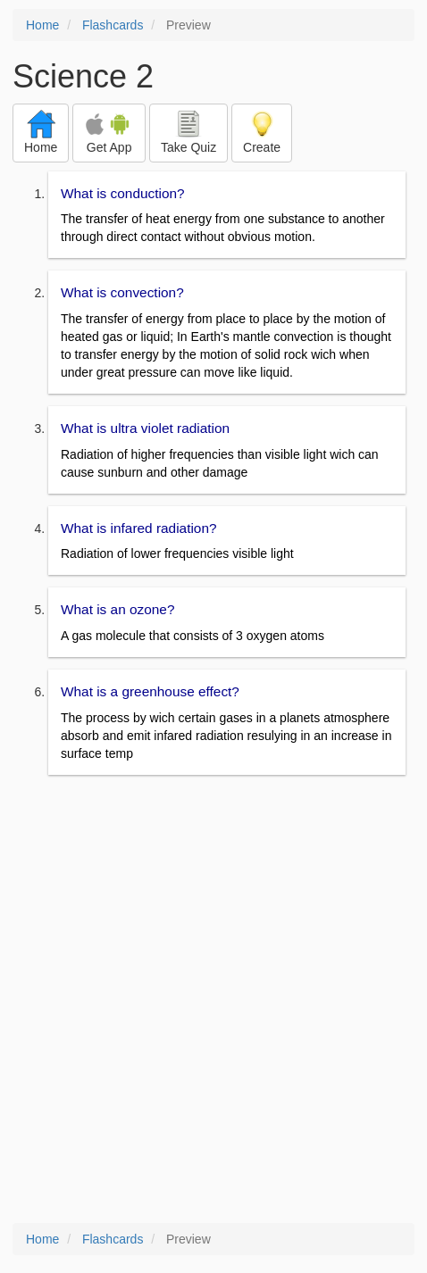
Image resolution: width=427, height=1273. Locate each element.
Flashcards (112, 25)
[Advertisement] (213, 1000)
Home (42, 25)
